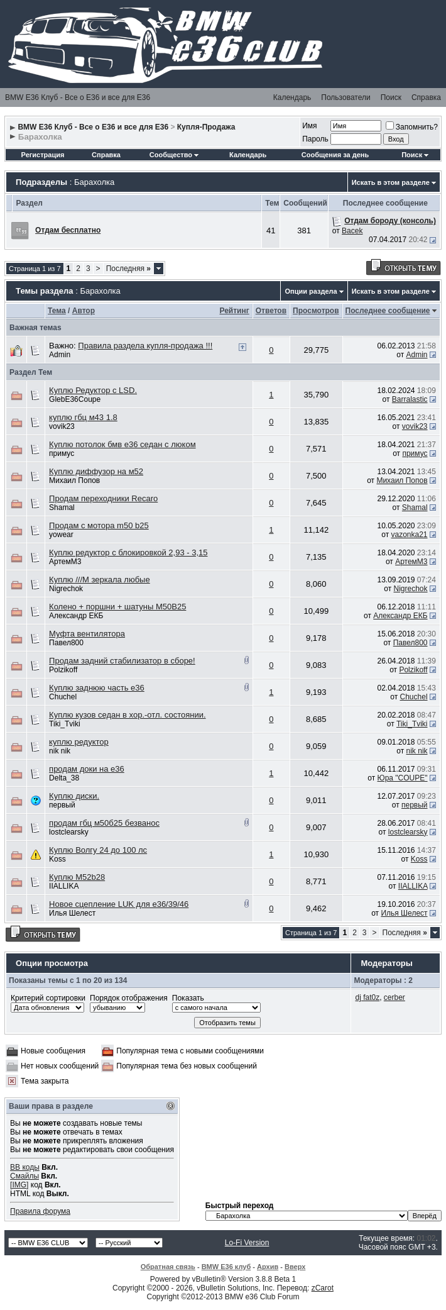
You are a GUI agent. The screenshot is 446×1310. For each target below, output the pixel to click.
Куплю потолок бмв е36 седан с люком (122, 444)
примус (61, 453)
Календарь (292, 97)
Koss (57, 859)
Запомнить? (412, 127)
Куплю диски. (74, 796)
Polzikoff (63, 669)
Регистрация (43, 154)
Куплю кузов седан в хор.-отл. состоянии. (127, 714)
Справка (426, 97)
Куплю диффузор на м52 (96, 471)
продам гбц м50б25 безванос (104, 823)
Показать (188, 998)
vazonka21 (409, 534)
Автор (83, 310)
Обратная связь (168, 1266)
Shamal (62, 507)
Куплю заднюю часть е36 (96, 687)
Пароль (315, 139)
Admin (59, 354)
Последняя (128, 268)
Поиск (391, 97)
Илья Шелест (72, 913)
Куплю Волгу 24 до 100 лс (98, 850)
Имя (309, 125)
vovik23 (62, 426)
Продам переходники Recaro (103, 498)
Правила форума (40, 1211)
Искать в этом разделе (391, 182)
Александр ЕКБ (76, 615)
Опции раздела (311, 291)
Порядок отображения (129, 998)
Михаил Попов (74, 480)
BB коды (25, 1167)
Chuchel (63, 696)
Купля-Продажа (206, 127)
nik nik (59, 751)
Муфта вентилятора (87, 633)
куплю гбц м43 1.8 (83, 417)
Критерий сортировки (48, 998)
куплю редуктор (79, 742)
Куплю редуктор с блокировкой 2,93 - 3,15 (128, 552)
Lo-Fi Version (247, 1242)
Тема (57, 310)
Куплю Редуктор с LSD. (93, 390)
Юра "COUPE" (403, 778)
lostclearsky (69, 832)
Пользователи (345, 97)
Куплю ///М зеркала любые (99, 579)
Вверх (295, 1266)
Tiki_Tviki (64, 723)
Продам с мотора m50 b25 (99, 525)
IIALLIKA (64, 886)
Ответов (271, 310)
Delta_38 (64, 778)
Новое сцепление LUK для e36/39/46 (118, 904)
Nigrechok (66, 588)
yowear (61, 534)
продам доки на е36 (86, 769)
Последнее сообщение (387, 310)
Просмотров (316, 310)
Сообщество (174, 154)
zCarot (323, 1288)
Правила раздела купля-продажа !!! (145, 345)
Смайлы (24, 1176)
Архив (267, 1266)
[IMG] (19, 1184)
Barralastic (410, 399)
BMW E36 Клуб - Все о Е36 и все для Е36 (77, 97)
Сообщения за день (335, 154)
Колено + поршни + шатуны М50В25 (117, 606)
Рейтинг (234, 310)
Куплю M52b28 (77, 877)
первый (62, 805)
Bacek (352, 230)
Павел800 (66, 642)
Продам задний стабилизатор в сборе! (122, 660)
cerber (394, 997)
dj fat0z (367, 997)
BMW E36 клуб (226, 1266)
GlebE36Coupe (75, 399)
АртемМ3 (65, 561)
